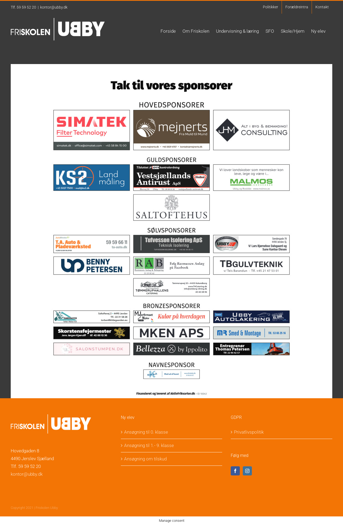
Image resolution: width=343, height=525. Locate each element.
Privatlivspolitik (249, 432)
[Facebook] (235, 470)
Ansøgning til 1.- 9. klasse (149, 445)
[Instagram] (247, 470)
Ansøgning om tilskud (145, 458)
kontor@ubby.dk (54, 7)
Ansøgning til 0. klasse (146, 432)
